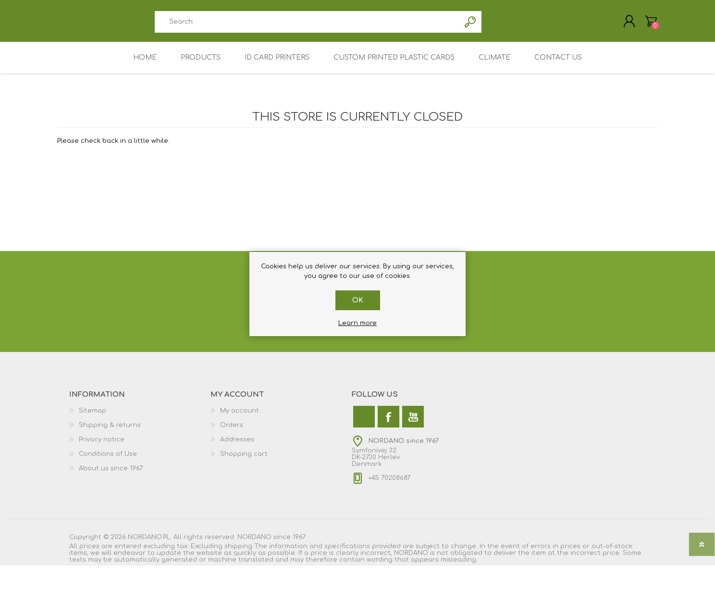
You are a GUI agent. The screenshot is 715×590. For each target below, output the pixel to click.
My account (239, 416)
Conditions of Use (108, 459)
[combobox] (307, 24)
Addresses (237, 444)
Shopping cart (244, 459)
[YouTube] (413, 422)
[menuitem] (139, 416)
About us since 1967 (111, 473)
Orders (231, 430)
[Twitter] (364, 422)
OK (357, 300)
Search (470, 24)
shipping (238, 551)
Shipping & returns (110, 430)
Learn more (357, 323)
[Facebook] (388, 422)
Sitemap (92, 416)
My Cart (647, 23)
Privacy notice (101, 444)
